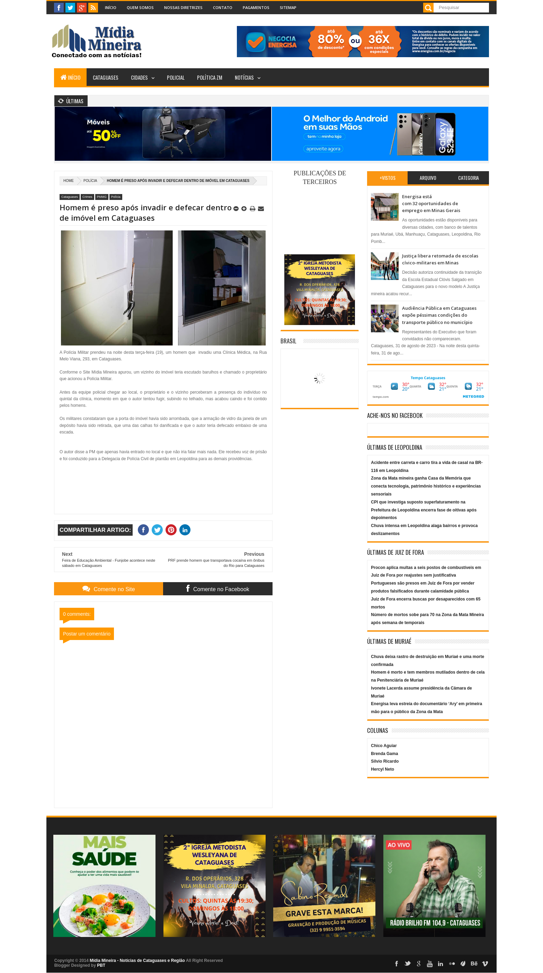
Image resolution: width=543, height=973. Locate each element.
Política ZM (209, 77)
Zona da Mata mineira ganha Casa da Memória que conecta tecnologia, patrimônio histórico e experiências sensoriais (426, 486)
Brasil (288, 340)
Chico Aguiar (384, 745)
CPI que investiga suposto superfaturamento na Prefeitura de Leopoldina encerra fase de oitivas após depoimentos (424, 510)
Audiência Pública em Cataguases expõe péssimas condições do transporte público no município (439, 315)
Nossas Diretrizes (183, 7)
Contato (222, 7)
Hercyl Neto (382, 769)
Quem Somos (140, 7)
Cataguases (105, 77)
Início (110, 7)
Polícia (90, 181)
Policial (176, 77)
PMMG (102, 197)
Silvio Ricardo (385, 761)
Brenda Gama (384, 753)
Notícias (244, 77)
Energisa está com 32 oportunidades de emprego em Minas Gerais (431, 203)
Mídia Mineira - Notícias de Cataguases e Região (137, 960)
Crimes (87, 197)
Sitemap (288, 7)
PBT (101, 965)
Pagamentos (256, 7)
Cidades (139, 77)
